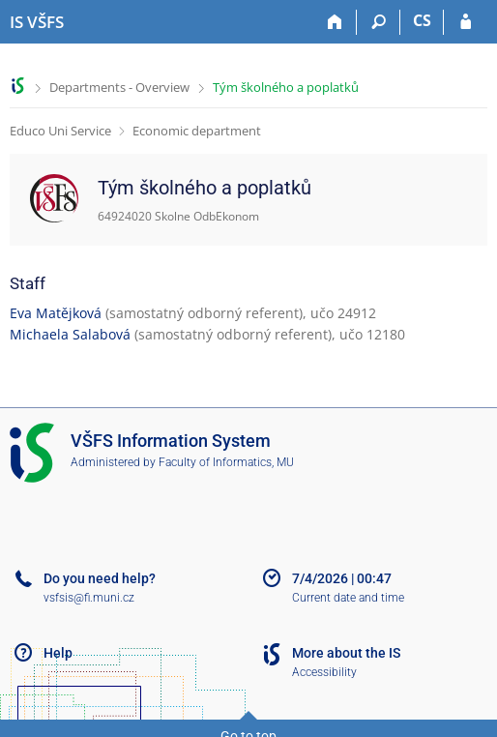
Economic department (196, 130)
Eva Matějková (56, 313)
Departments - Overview (119, 87)
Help (58, 653)
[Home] (335, 22)
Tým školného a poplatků (286, 87)
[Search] (378, 22)
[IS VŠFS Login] (465, 22)
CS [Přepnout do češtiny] (422, 20)
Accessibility (324, 672)
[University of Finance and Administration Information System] (37, 22)
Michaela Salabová (70, 334)
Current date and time (348, 597)
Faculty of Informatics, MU (226, 462)
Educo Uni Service (60, 130)
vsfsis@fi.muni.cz (89, 597)
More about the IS (346, 653)
